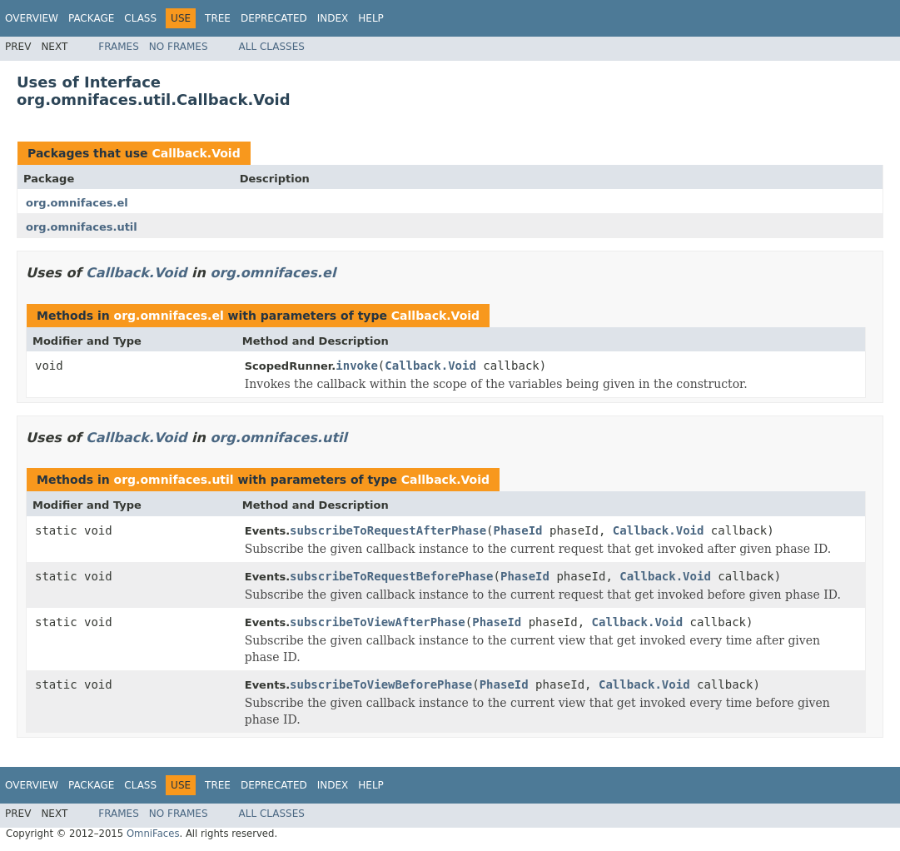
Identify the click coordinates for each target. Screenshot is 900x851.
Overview (31, 18)
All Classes (272, 46)
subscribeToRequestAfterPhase (388, 530)
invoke (357, 365)
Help (371, 18)
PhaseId (518, 530)
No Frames (178, 46)
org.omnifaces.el (77, 203)
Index (333, 18)
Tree (218, 18)
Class (140, 18)
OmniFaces (153, 833)
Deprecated (274, 18)
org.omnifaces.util (81, 227)
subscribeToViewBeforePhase (381, 684)
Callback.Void (196, 153)
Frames (118, 46)
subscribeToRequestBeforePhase (391, 576)
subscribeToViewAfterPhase (377, 622)
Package (91, 18)
